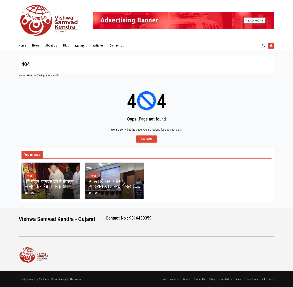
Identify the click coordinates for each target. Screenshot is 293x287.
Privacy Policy (251, 279)
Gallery (80, 45)
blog (66, 45)
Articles (98, 45)
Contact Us (117, 45)
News (35, 45)
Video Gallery (268, 279)
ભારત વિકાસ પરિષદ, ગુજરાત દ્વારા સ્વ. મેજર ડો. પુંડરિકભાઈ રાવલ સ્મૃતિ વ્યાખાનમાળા (113, 188)
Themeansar (75, 279)
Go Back (146, 139)
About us (51, 45)
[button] (263, 45)
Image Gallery (225, 279)
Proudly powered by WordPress (34, 279)
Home (22, 45)
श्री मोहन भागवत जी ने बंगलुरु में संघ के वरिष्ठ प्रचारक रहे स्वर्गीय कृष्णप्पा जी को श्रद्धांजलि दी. (49, 188)
